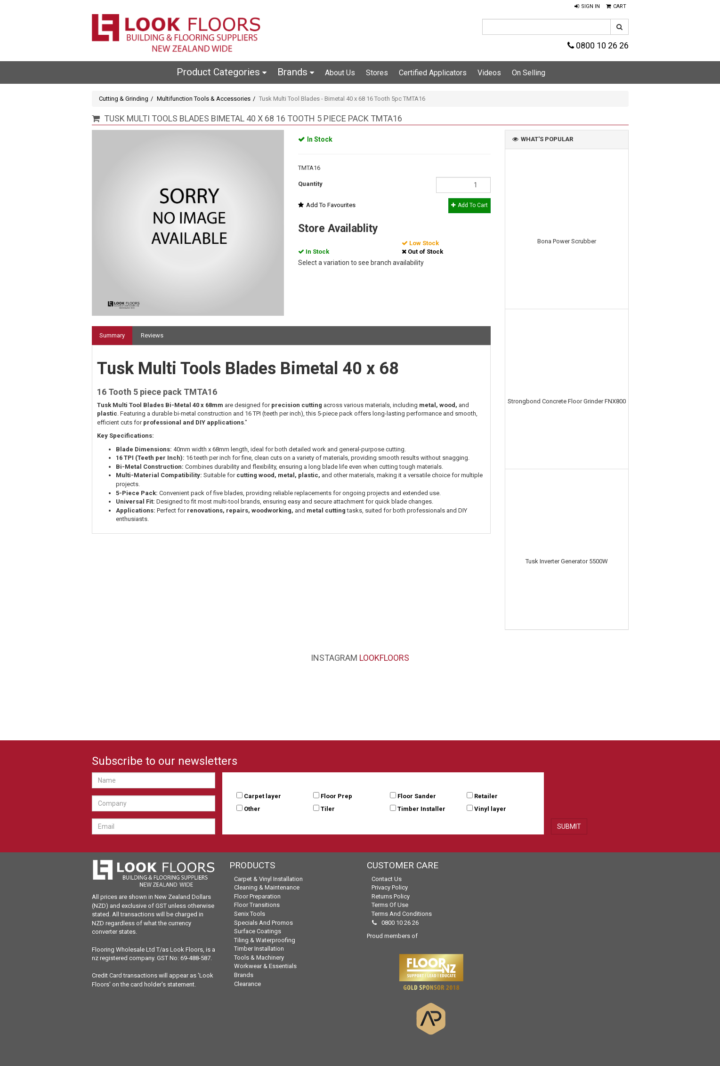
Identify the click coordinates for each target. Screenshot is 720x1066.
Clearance (247, 983)
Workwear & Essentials (265, 966)
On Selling (528, 72)
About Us (340, 72)
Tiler (328, 808)
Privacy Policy (390, 887)
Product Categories (222, 72)
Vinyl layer (490, 808)
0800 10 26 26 (598, 45)
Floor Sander (416, 796)
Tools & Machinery (259, 957)
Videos (489, 72)
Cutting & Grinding (123, 98)
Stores (377, 72)
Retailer (486, 796)
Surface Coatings (257, 931)
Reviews (152, 335)
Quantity (310, 183)
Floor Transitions (257, 904)
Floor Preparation (257, 896)
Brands (295, 72)
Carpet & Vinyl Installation (268, 878)
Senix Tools (249, 913)
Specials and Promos (263, 922)
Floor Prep (336, 796)
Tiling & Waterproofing (264, 940)
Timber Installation (259, 948)
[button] (587, 6)
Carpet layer (262, 796)
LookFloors (384, 658)
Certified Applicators (433, 72)
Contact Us (387, 878)
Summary (112, 335)
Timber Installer (421, 808)
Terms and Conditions (402, 913)
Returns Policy (391, 896)
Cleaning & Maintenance (266, 887)
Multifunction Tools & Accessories (204, 98)
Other (252, 808)
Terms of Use (390, 904)
